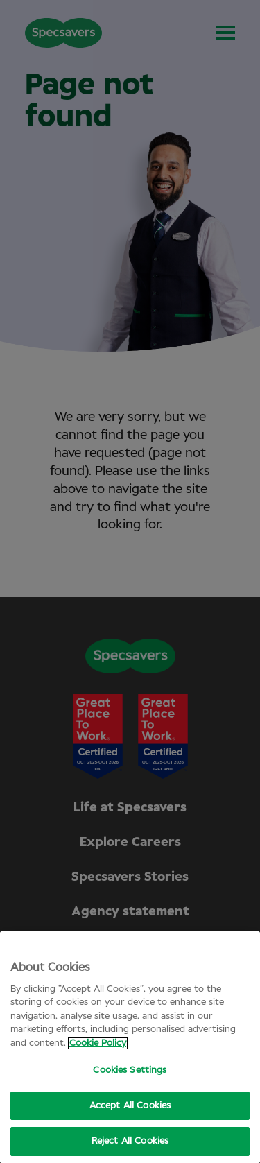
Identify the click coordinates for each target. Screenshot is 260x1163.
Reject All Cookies (130, 1141)
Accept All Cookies (130, 1105)
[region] (130, 1047)
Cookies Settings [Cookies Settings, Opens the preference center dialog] (129, 1070)
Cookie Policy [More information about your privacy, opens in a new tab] (97, 1043)
